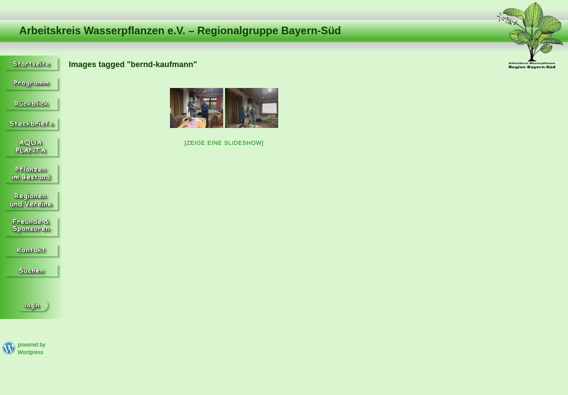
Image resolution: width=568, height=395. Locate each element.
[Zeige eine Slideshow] (224, 143)
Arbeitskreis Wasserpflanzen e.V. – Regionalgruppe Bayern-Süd (180, 30)
